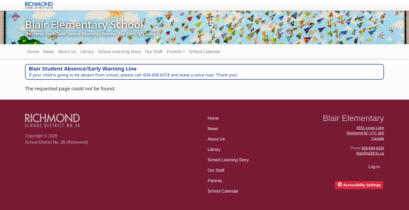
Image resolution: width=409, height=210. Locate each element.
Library (87, 51)
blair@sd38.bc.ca (370, 153)
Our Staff (154, 51)
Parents (174, 51)
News (48, 51)
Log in (374, 166)
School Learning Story (119, 51)
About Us (67, 51)
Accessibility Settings (359, 184)
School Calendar (205, 51)
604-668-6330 (373, 148)
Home (33, 51)
